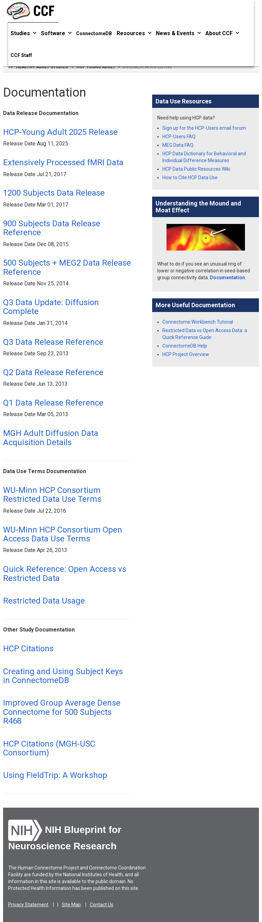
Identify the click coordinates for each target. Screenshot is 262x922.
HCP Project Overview (185, 354)
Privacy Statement (28, 904)
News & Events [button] (178, 33)
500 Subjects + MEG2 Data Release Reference (67, 267)
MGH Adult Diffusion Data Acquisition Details (50, 437)
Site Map (71, 904)
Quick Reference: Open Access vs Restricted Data (64, 573)
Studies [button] (23, 33)
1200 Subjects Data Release (54, 193)
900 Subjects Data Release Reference (51, 228)
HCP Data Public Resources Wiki (196, 169)
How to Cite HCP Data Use (190, 177)
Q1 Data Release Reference (53, 403)
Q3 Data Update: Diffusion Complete (51, 307)
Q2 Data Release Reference (53, 372)
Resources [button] (134, 33)
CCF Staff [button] (21, 55)
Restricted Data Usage (44, 601)
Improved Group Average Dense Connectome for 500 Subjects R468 (61, 712)
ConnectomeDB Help (184, 346)
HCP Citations (28, 648)
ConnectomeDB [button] (94, 33)
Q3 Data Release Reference (53, 342)
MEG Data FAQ (177, 145)
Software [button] (56, 33)
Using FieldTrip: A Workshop (55, 775)
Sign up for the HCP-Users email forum (204, 128)
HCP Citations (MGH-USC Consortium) (49, 748)
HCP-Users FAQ (178, 136)
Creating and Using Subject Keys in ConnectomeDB (63, 676)
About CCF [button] (222, 33)
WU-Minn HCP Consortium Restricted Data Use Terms (52, 494)
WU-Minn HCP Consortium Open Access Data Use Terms (62, 534)
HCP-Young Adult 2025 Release (60, 132)
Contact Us (101, 904)
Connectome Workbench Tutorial (197, 322)
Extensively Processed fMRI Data (63, 162)
